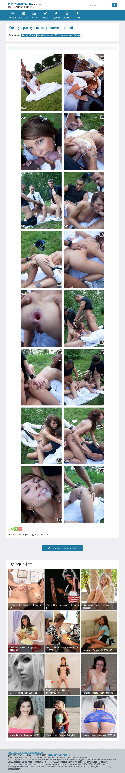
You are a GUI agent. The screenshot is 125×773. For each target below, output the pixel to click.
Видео (45, 15)
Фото (34, 15)
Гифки (78, 15)
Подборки (56, 15)
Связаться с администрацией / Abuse (25, 752)
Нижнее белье (45, 35)
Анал (24, 35)
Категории (23, 15)
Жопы (32, 35)
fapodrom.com (22, 5)
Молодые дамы (63, 35)
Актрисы (67, 15)
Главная (13, 15)
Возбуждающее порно (58, 755)
